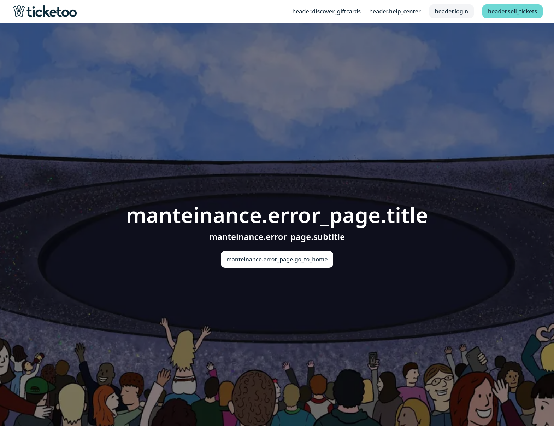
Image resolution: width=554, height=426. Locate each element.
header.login (451, 11)
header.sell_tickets (512, 11)
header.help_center (395, 11)
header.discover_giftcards (326, 11)
